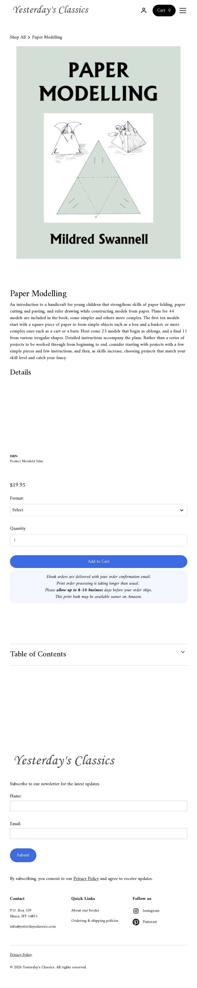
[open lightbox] (98, 152)
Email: (15, 824)
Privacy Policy (86, 879)
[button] (181, 10)
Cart (161, 10)
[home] (51, 10)
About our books (85, 910)
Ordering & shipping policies (94, 920)
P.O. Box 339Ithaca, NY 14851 (23, 913)
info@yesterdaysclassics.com (33, 926)
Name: (15, 796)
